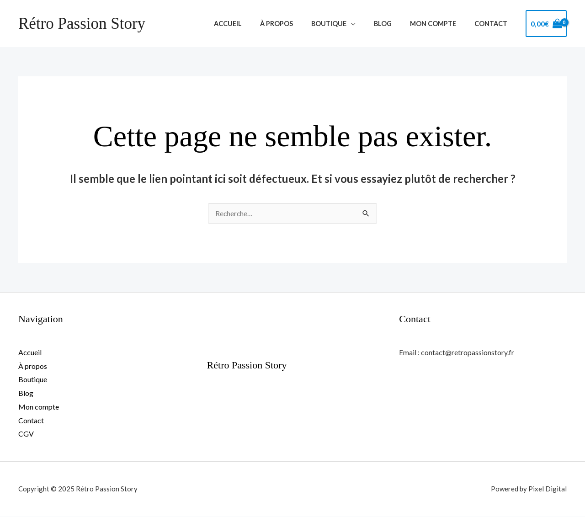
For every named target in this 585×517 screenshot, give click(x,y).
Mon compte (441, 23)
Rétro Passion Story (81, 23)
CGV (26, 434)
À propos (299, 23)
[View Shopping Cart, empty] (546, 23)
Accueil (256, 23)
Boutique (346, 23)
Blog (395, 23)
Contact (493, 23)
